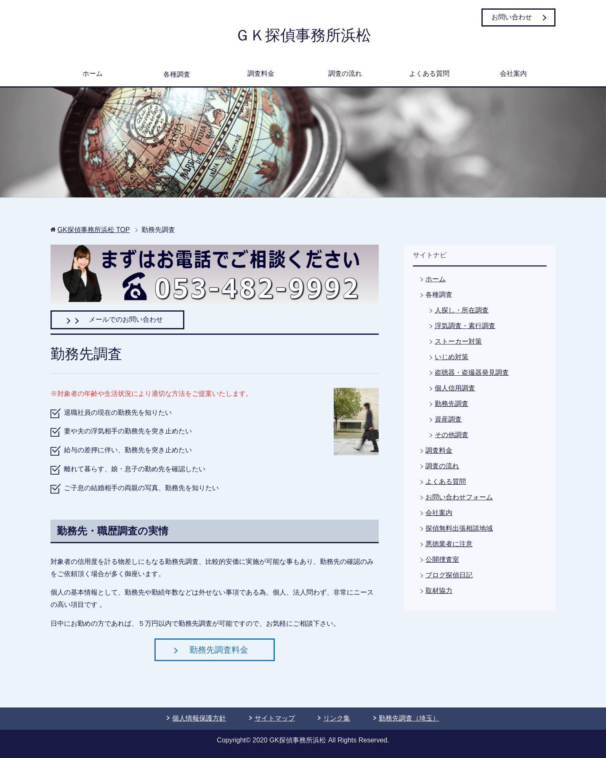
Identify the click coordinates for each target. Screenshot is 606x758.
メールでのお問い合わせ (117, 319)
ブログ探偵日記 (449, 575)
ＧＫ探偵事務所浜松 (303, 35)
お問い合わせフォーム (459, 497)
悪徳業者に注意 (449, 543)
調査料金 (260, 73)
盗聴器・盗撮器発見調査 (472, 372)
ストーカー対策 (458, 341)
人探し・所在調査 (462, 310)
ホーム (92, 73)
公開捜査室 (442, 559)
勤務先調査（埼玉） (409, 718)
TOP (93, 229)
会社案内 (513, 73)
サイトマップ (275, 718)
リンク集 (336, 718)
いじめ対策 (451, 356)
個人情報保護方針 (199, 718)
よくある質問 (429, 73)
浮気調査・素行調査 (465, 325)
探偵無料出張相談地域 (459, 528)
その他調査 (451, 434)
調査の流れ (345, 73)
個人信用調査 (455, 388)
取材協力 (438, 590)
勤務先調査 (451, 403)
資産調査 (448, 419)
